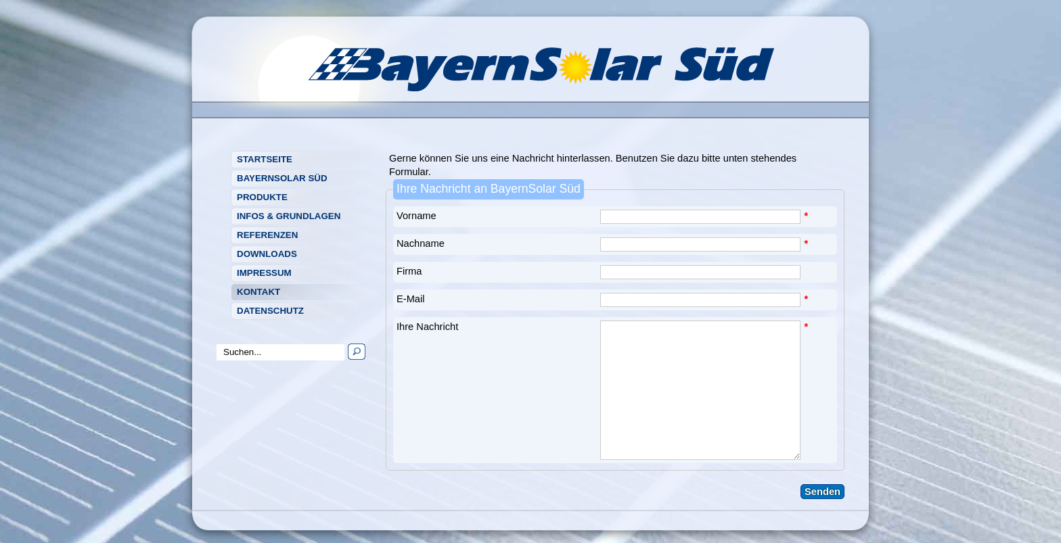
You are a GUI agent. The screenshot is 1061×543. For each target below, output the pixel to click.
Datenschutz (270, 311)
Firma (409, 271)
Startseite (264, 159)
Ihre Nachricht (427, 326)
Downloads (267, 254)
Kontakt (258, 292)
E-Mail (411, 298)
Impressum (264, 273)
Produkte (262, 197)
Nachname (421, 243)
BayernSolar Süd (282, 178)
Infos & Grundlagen (288, 216)
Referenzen (267, 235)
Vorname (416, 215)
